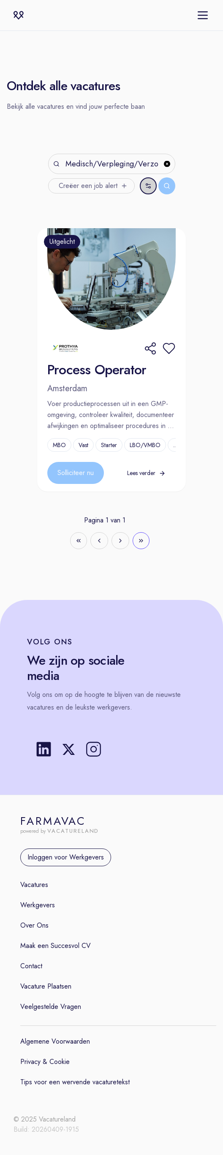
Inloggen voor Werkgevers (65, 857)
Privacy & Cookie (45, 1062)
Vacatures (34, 885)
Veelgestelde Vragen (50, 1006)
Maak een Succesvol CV (55, 946)
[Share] (150, 348)
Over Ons (34, 925)
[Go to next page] (120, 540)
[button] (169, 348)
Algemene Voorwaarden (55, 1041)
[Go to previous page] (99, 540)
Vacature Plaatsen (45, 986)
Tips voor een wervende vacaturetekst (75, 1082)
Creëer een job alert (93, 186)
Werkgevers (37, 905)
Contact (31, 966)
